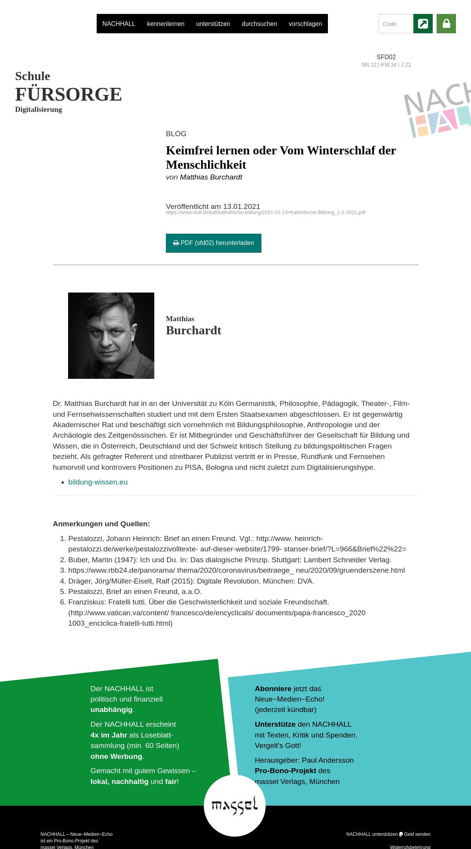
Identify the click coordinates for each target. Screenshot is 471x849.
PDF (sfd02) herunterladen (213, 243)
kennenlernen (165, 24)
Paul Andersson (328, 760)
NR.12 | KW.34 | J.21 (386, 65)
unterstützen (213, 24)
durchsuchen (259, 24)
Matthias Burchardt (211, 177)
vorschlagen (305, 24)
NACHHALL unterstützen (372, 834)
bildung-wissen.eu (98, 482)
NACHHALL (118, 24)
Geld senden (417, 834)
